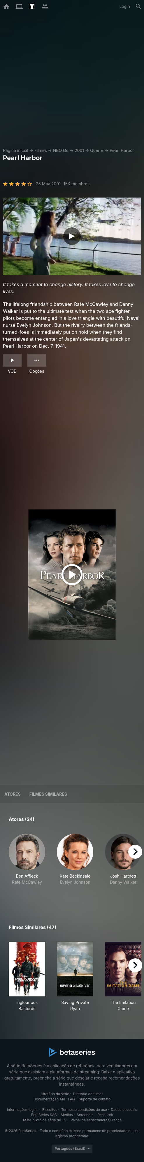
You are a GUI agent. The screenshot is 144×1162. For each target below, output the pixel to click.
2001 (79, 150)
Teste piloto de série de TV (44, 1120)
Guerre (96, 150)
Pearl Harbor (122, 150)
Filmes (40, 150)
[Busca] (138, 6)
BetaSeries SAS (44, 1115)
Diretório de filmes (88, 1094)
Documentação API (49, 1099)
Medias (67, 1115)
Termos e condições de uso (84, 1109)
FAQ (71, 1099)
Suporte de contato (94, 1099)
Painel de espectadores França (96, 1120)
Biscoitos (49, 1109)
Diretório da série (55, 1094)
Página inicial (15, 150)
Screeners (85, 1115)
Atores (12, 794)
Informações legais (22, 1109)
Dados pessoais (124, 1109)
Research (105, 1115)
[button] (27, 865)
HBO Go (61, 150)
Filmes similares (48, 794)
